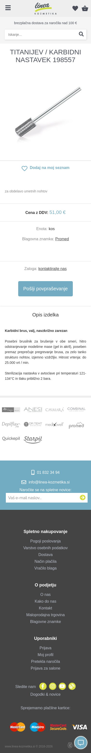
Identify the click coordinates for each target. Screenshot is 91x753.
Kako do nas (45, 601)
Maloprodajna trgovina (45, 615)
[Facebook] (42, 687)
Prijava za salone (45, 668)
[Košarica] (85, 8)
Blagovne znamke (45, 622)
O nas (45, 594)
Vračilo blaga (45, 568)
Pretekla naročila (45, 661)
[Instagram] (51, 687)
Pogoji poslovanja (45, 541)
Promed (62, 239)
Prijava (45, 648)
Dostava (45, 555)
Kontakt (45, 608)
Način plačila (45, 561)
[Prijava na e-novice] (83, 498)
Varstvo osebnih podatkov (45, 548)
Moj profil (45, 655)
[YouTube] (61, 687)
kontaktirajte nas (52, 269)
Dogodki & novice (45, 694)
